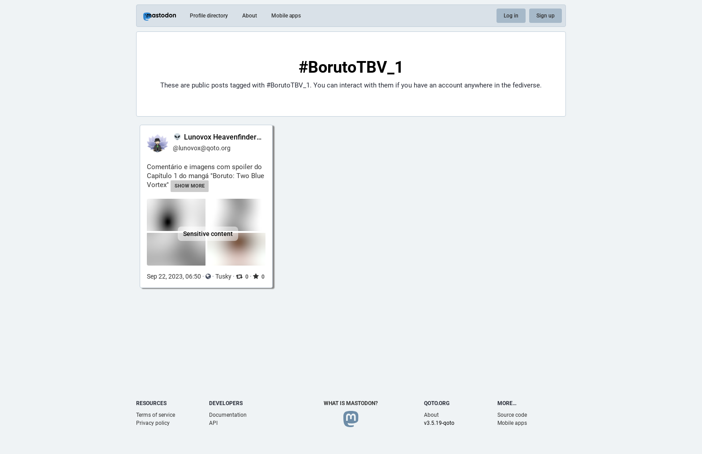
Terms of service (155, 415)
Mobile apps (286, 16)
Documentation (228, 415)
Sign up (545, 16)
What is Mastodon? (351, 403)
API (213, 423)
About (249, 16)
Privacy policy (153, 423)
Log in (511, 16)
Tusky (223, 276)
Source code (512, 415)
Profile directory (209, 16)
